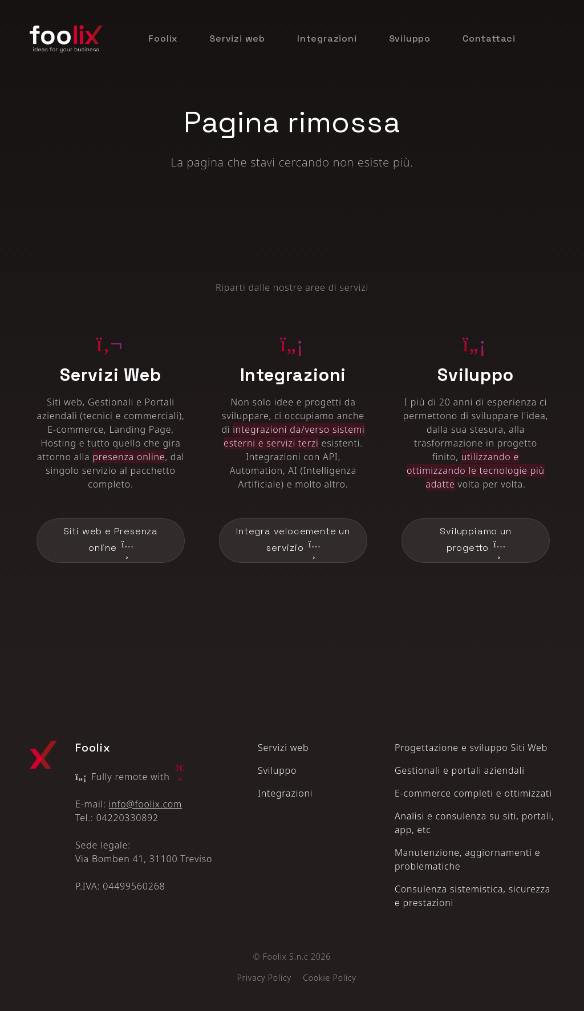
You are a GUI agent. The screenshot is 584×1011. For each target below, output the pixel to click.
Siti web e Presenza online (110, 541)
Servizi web (237, 38)
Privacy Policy (264, 977)
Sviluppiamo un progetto (475, 541)
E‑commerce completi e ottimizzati (473, 793)
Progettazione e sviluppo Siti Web (471, 747)
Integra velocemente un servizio (293, 541)
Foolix (162, 38)
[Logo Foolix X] (43, 755)
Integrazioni (327, 38)
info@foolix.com (145, 804)
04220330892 (127, 817)
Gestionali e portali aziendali (460, 770)
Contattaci (489, 38)
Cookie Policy (329, 977)
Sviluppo (410, 38)
